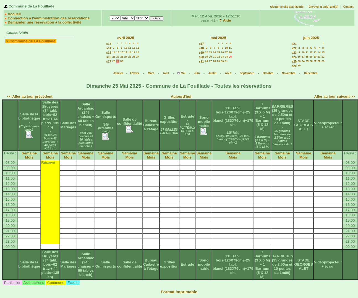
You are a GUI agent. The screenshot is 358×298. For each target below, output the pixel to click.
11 (129, 47)
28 (113, 61)
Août (228, 73)
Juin (197, 73)
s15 (108, 52)
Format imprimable (179, 292)
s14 (108, 48)
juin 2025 (311, 38)
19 (133, 52)
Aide (227, 20)
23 (121, 56)
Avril (166, 73)
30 (121, 61)
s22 (294, 48)
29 (117, 61)
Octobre (268, 73)
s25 (294, 61)
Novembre (289, 73)
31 (226, 61)
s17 (108, 61)
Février (134, 73)
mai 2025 (218, 38)
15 (117, 52)
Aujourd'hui (181, 96)
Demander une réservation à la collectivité (45, 22)
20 (137, 52)
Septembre (247, 73)
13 (137, 47)
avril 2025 (125, 38)
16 (121, 52)
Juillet (212, 73)
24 (125, 56)
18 (129, 52)
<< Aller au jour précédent (30, 96)
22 (117, 56)
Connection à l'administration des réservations (49, 18)
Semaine (29, 153)
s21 (201, 61)
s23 (294, 52)
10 (125, 47)
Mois (29, 157)
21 (113, 56)
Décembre (310, 73)
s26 (294, 66)
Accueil (14, 14)
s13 (108, 43)
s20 (201, 57)
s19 (201, 52)
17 (125, 52)
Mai (183, 73)
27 (137, 56)
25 (129, 56)
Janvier (118, 73)
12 (133, 47)
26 (133, 56)
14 (113, 52)
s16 (108, 57)
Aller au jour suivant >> (334, 96)
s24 (294, 57)
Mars (151, 73)
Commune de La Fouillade (32, 41)
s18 (201, 48)
